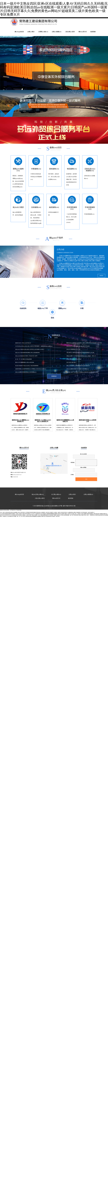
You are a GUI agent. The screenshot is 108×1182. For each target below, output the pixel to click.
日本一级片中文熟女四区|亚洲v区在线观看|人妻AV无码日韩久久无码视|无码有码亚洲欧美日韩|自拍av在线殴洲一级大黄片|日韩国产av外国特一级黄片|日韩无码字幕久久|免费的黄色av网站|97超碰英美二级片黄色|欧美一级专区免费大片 (54, 9)
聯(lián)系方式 (83, 31)
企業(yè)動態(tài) (56, 31)
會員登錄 (93, 31)
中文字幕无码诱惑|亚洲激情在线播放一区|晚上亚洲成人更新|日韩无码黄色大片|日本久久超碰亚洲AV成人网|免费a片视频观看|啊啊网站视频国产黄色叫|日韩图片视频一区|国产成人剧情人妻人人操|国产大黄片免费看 (43, 513)
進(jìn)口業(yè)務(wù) (38, 494)
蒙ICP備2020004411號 (69, 506)
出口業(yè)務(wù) (56, 494)
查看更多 (101, 275)
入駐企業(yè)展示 (70, 31)
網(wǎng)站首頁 (19, 31)
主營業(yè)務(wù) (43, 31)
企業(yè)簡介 (31, 31)
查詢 (86, 479)
